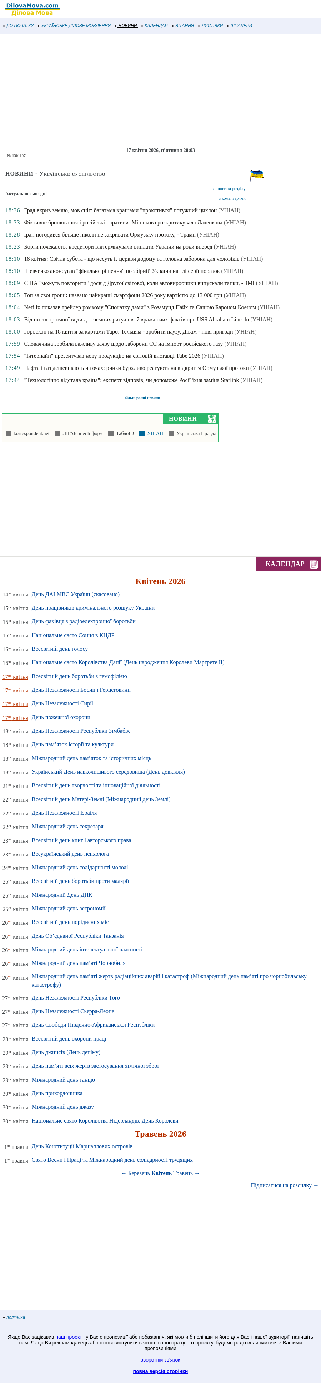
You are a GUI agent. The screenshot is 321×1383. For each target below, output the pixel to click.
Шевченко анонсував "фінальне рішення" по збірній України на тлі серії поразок (122, 271)
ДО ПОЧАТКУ (18, 25)
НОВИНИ (126, 25)
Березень (139, 1173)
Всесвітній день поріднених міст (71, 922)
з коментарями (232, 198)
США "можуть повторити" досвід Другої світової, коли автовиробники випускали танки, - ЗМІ (139, 283)
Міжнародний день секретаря (68, 826)
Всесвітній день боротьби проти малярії (80, 881)
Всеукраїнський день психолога (70, 854)
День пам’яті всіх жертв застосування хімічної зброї (95, 1066)
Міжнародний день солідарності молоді (80, 867)
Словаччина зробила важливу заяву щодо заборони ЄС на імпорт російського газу (123, 344)
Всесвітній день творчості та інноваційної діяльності (96, 785)
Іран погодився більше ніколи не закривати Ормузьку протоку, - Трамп (109, 235)
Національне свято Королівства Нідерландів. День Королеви (105, 1121)
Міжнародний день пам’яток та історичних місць (91, 758)
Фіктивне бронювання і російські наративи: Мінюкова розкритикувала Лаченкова (123, 222)
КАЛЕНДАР (155, 25)
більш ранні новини (142, 398)
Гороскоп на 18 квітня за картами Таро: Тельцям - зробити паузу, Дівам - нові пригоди (128, 332)
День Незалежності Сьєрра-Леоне (73, 1011)
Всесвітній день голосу (60, 649)
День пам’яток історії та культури (73, 744)
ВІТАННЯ (183, 25)
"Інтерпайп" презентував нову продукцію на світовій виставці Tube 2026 (112, 356)
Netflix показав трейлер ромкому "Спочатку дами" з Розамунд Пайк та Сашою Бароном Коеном (140, 307)
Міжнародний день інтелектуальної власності (87, 949)
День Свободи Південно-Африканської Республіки (93, 1025)
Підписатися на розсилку (285, 1185)
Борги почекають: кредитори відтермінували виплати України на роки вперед (118, 247)
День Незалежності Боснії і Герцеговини (81, 690)
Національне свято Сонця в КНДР (73, 635)
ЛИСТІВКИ (210, 25)
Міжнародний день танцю (63, 1080)
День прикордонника (57, 1093)
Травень (183, 1173)
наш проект (68, 1337)
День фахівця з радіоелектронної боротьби (84, 621)
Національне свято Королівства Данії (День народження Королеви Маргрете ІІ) (128, 662)
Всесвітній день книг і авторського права (81, 840)
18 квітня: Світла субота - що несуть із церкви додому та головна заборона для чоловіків (131, 259)
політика (14, 1317)
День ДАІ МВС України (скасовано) (76, 594)
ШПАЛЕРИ (239, 25)
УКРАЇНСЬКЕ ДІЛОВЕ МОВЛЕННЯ (74, 25)
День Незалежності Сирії (62, 703)
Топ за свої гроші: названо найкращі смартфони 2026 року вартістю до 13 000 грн (123, 295)
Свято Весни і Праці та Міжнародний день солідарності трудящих (112, 1160)
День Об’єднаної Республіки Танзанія (78, 936)
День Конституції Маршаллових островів (82, 1146)
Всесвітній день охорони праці (69, 1039)
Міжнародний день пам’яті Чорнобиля (79, 963)
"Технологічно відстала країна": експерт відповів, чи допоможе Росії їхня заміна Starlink (131, 380)
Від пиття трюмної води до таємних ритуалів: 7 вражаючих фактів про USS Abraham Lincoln (136, 319)
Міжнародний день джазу (63, 1107)
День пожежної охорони (61, 717)
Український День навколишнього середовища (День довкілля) (108, 772)
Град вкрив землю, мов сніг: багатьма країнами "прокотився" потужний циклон (120, 210)
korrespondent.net (30, 433)
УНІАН (154, 433)
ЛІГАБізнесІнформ (81, 433)
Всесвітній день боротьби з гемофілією (79, 676)
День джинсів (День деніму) (66, 1052)
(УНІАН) (229, 210)
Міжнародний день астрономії (69, 908)
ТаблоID (124, 433)
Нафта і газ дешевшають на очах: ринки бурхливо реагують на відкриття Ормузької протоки (136, 368)
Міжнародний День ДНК (62, 895)
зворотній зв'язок (160, 1360)
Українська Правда (195, 433)
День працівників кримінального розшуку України (93, 608)
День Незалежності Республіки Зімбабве (81, 731)
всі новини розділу (228, 188)
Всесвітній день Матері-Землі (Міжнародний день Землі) (101, 799)
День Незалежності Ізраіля (64, 813)
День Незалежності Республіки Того (76, 998)
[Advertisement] (160, 91)
